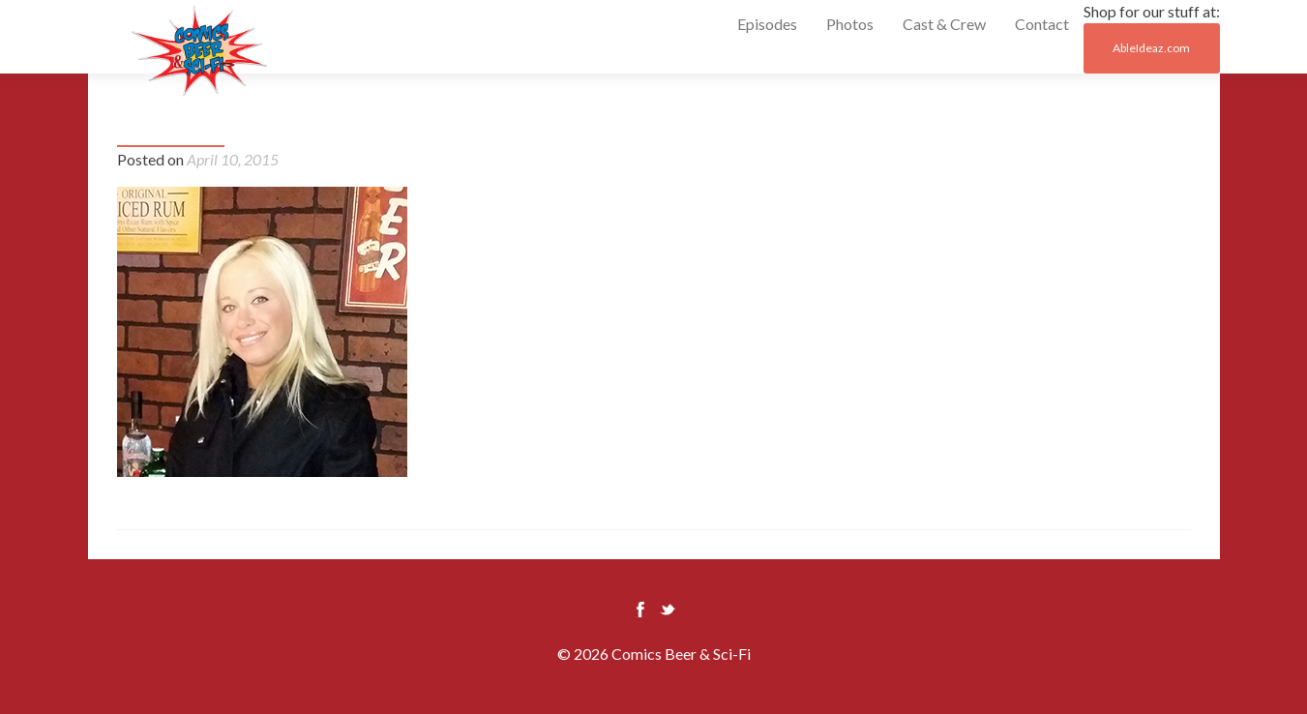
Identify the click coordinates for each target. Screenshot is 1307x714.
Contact (1042, 24)
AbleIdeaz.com (1151, 48)
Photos (850, 24)
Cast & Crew (944, 24)
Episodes (767, 24)
